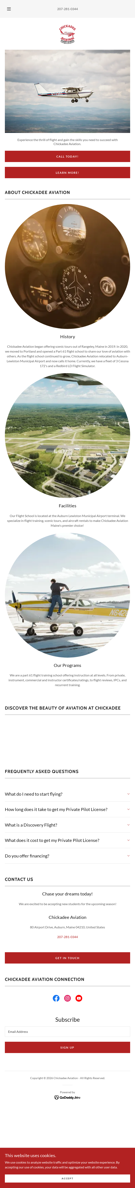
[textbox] (67, 1031)
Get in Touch (67, 958)
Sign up (67, 1047)
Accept (67, 1178)
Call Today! (67, 156)
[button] (10, 9)
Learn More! (67, 172)
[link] (67, 34)
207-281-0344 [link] (67, 9)
